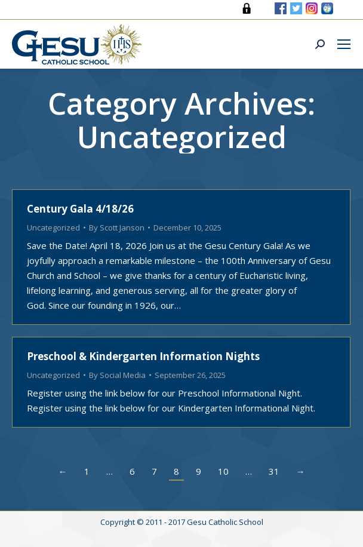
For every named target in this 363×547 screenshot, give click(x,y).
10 (223, 471)
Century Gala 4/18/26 (80, 209)
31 (274, 471)
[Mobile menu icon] (344, 44)
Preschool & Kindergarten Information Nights (143, 356)
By (116, 227)
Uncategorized (53, 227)
